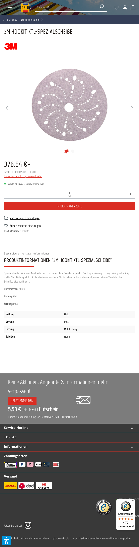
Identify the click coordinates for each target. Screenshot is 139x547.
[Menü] (9, 8)
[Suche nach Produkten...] (65, 7)
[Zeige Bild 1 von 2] (66, 151)
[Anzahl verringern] (8, 194)
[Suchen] (101, 6)
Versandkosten (63, 538)
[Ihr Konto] (125, 7)
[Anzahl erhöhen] (130, 194)
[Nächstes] (132, 108)
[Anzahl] (69, 194)
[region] (69, 108)
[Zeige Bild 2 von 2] (72, 151)
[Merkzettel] (117, 7)
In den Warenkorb (69, 206)
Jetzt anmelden (22, 400)
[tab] (11, 253)
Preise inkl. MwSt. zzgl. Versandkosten (23, 176)
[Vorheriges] (7, 108)
